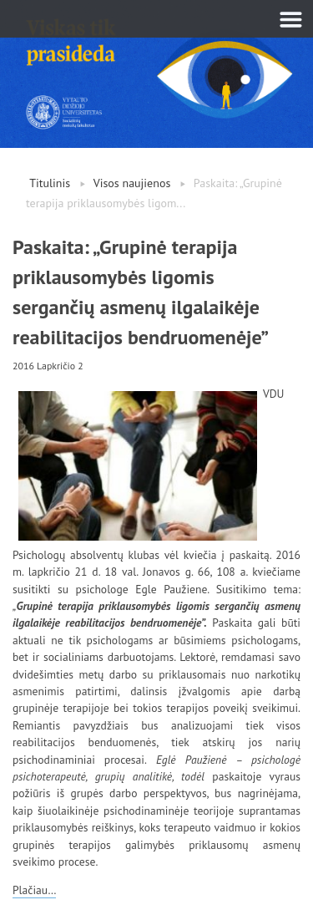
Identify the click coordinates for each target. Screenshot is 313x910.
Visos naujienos (132, 183)
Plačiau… (34, 889)
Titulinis (49, 183)
